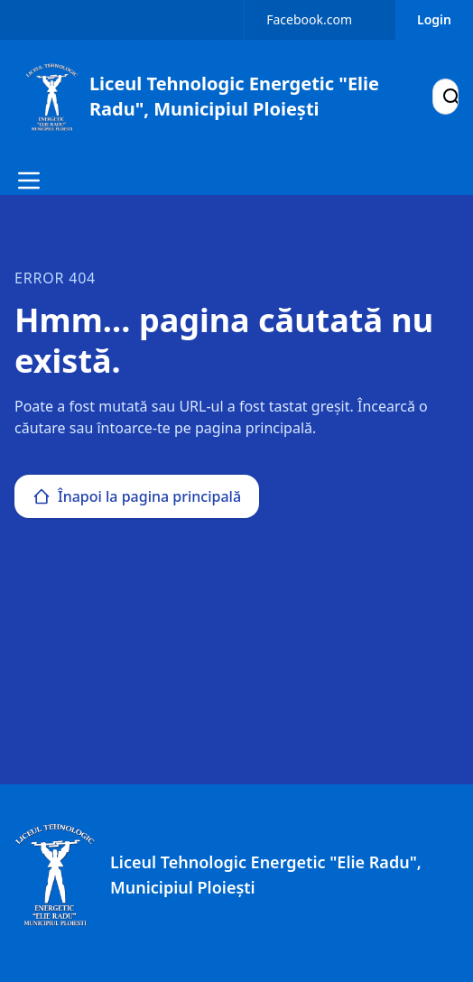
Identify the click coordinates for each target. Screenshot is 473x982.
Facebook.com (309, 19)
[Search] (451, 97)
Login (434, 19)
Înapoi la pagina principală (136, 496)
